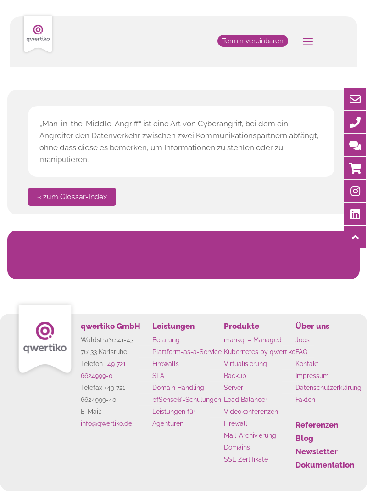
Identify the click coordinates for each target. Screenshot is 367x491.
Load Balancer (245, 399)
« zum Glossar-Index (72, 196)
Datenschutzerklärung (328, 387)
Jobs (302, 340)
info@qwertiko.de (106, 423)
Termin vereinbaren (253, 41)
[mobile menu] (308, 41)
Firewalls (165, 363)
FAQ (301, 352)
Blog (304, 438)
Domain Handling (178, 387)
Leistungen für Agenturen (173, 417)
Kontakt (306, 363)
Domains (237, 447)
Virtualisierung (245, 363)
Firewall (235, 423)
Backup (235, 375)
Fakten (305, 399)
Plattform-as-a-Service (187, 352)
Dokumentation (324, 464)
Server (233, 387)
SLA (158, 375)
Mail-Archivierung (250, 435)
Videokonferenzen (251, 411)
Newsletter (316, 451)
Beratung (166, 340)
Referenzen (316, 424)
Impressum (312, 375)
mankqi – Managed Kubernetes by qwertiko (259, 346)
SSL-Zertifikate (246, 459)
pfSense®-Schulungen (186, 399)
